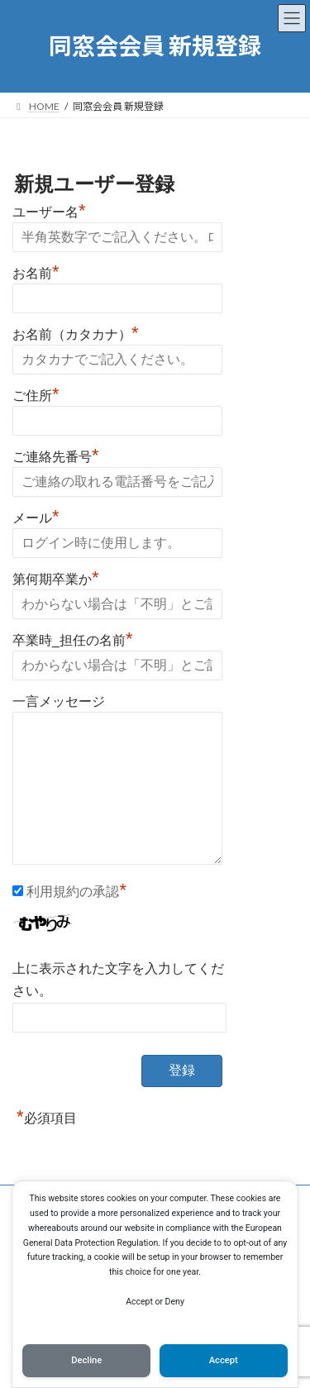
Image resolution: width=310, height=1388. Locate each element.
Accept (223, 1360)
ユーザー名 (49, 210)
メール (36, 516)
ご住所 (36, 393)
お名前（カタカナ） (75, 332)
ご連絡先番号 (55, 455)
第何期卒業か (55, 577)
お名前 (36, 271)
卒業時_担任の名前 (72, 638)
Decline (86, 1360)
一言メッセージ (58, 701)
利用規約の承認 (72, 892)
